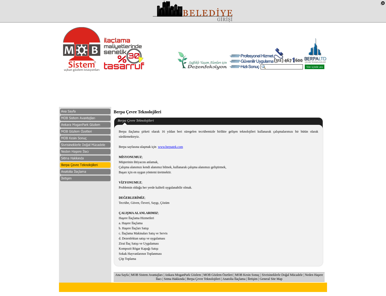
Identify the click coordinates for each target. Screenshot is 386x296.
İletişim (253, 279)
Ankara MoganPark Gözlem (183, 275)
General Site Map (271, 279)
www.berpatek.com (170, 147)
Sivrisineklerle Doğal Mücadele (282, 275)
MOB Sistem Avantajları (147, 275)
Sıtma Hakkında (174, 279)
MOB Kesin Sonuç (247, 275)
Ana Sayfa (122, 275)
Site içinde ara (314, 67)
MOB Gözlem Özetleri (218, 275)
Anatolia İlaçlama (234, 279)
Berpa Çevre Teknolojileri (203, 279)
